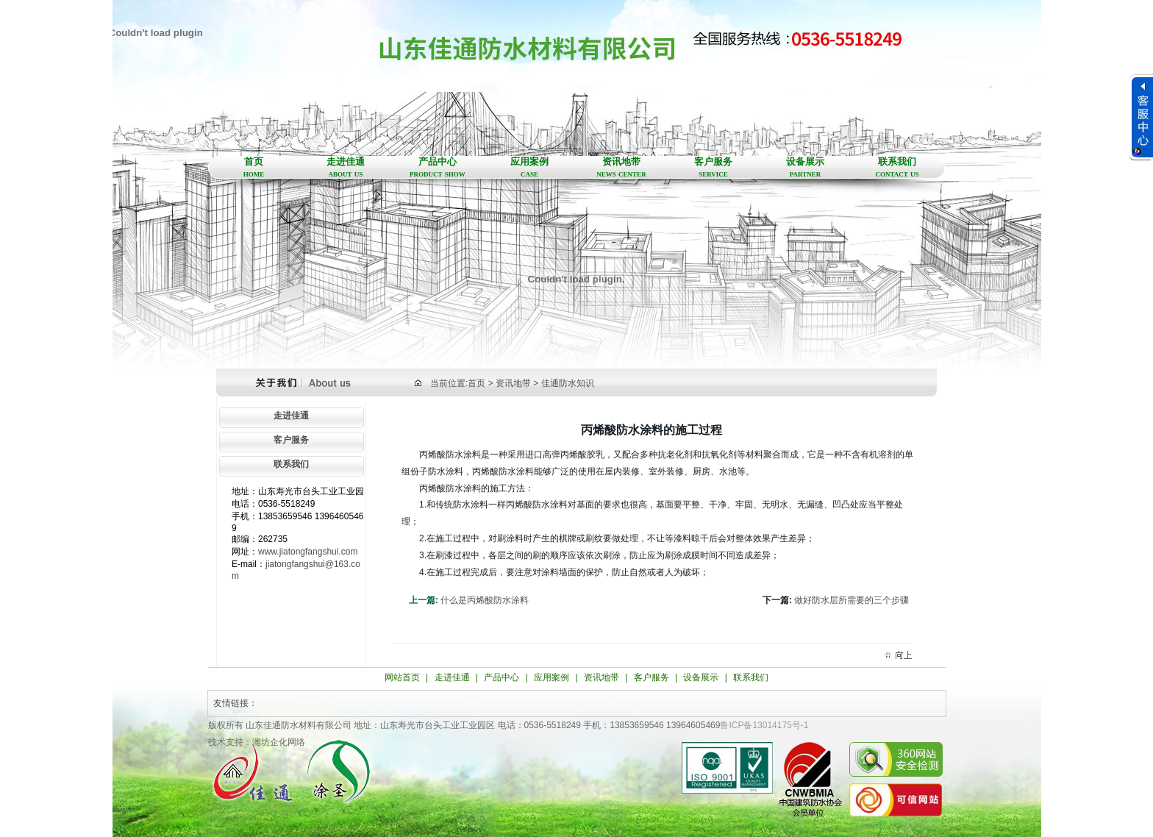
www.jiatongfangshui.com (307, 551)
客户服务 (714, 167)
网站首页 (402, 677)
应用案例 (530, 167)
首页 (254, 167)
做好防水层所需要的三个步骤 (851, 600)
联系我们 (897, 167)
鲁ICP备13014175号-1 (764, 725)
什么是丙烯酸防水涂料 (484, 600)
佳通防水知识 (567, 383)
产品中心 (438, 167)
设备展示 (806, 167)
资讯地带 (622, 167)
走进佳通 (346, 167)
